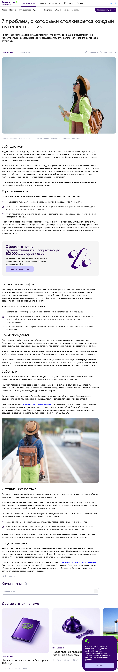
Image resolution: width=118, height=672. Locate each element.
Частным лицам (28, 3)
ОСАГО (58, 10)
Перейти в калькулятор (19, 269)
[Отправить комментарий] (96, 591)
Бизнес (67, 10)
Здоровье (37, 10)
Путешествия (25, 10)
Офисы (70, 3)
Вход (112, 3)
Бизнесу (42, 3)
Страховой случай (106, 10)
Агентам (75, 10)
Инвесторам (54, 3)
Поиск (82, 3)
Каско (4, 10)
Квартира (48, 10)
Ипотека (13, 10)
